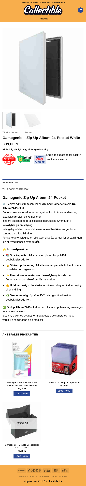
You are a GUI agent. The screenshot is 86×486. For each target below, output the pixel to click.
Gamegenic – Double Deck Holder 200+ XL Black (22, 446)
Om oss (23, 476)
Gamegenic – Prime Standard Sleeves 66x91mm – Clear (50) (21, 384)
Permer (28, 132)
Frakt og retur (39, 476)
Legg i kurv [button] (22, 394)
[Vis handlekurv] (80, 10)
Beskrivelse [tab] (10, 182)
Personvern (59, 476)
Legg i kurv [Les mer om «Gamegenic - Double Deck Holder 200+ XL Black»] (22, 456)
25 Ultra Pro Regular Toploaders (64, 382)
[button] (4, 10)
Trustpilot (42, 18)
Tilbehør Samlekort (11, 132)
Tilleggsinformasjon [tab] (15, 189)
